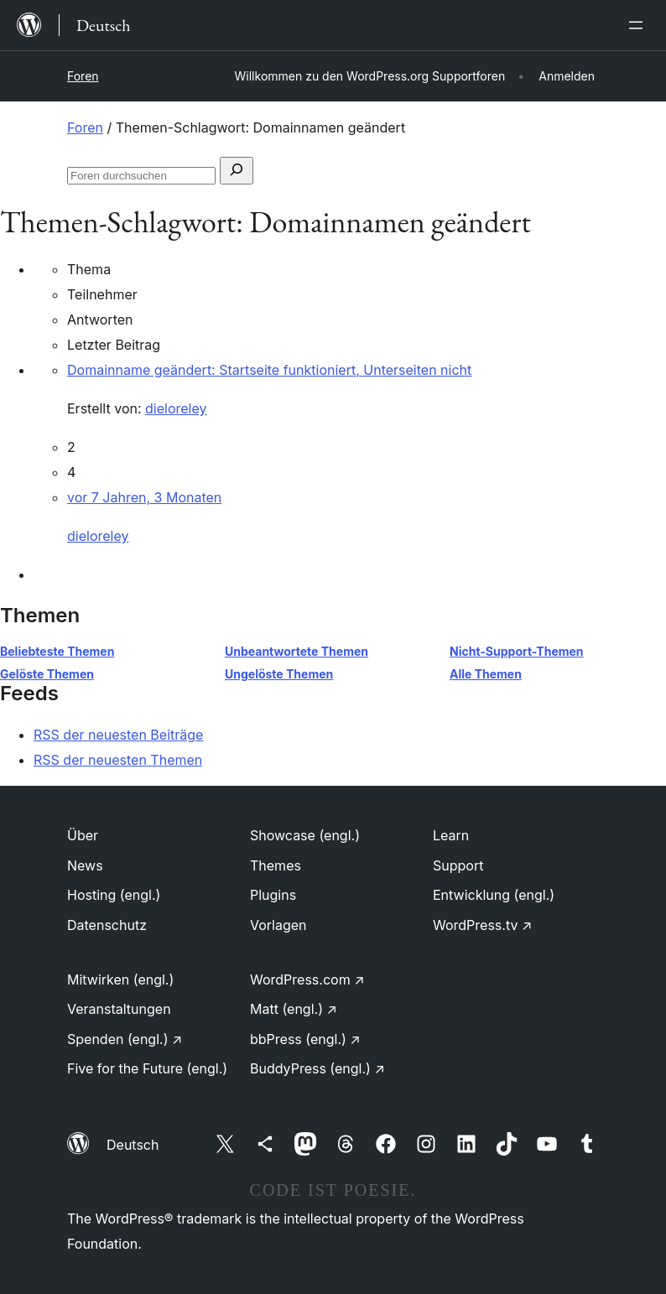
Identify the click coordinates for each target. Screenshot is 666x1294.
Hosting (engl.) (113, 894)
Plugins (273, 894)
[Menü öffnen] (639, 25)
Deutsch (133, 1144)
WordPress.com (307, 979)
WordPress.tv (482, 925)
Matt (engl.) (293, 1008)
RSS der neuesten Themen (118, 759)
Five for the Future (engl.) (147, 1068)
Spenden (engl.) (124, 1039)
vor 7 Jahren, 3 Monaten (144, 497)
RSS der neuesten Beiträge (118, 734)
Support (458, 865)
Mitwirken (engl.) (120, 979)
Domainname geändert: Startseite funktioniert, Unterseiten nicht (269, 369)
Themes (275, 865)
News (85, 865)
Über (82, 835)
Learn (451, 835)
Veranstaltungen (119, 1008)
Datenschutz (107, 925)
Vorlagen (278, 925)
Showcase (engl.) (305, 835)
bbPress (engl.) (305, 1039)
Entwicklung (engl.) (493, 894)
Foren (83, 76)
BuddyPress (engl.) (317, 1068)
